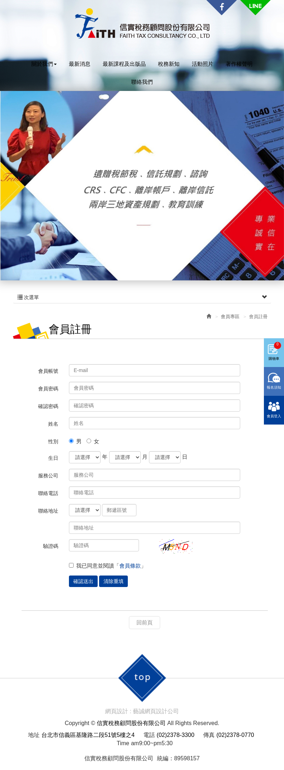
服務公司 (48, 475)
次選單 (142, 297)
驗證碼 (50, 546)
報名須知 (274, 402)
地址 (33, 735)
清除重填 (113, 581)
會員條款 (130, 566)
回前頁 (144, 622)
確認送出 (83, 581)
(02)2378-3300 (175, 735)
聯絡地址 (48, 511)
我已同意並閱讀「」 (107, 566)
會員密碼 (48, 388)
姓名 (53, 424)
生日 (53, 458)
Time (123, 743)
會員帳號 (48, 371)
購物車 (275, 365)
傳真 (209, 735)
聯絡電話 (48, 493)
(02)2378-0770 (235, 735)
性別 (53, 441)
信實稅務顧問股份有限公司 (142, 23)
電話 (149, 735)
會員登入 (274, 430)
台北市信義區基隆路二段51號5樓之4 (88, 735)
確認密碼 (48, 406)
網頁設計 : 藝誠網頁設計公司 (142, 711)
